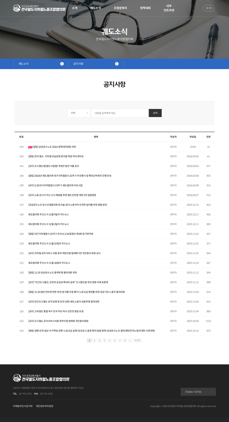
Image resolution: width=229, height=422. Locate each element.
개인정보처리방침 (44, 406)
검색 (155, 112)
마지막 (137, 340)
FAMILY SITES (193, 391)
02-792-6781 (25, 393)
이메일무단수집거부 (23, 406)
